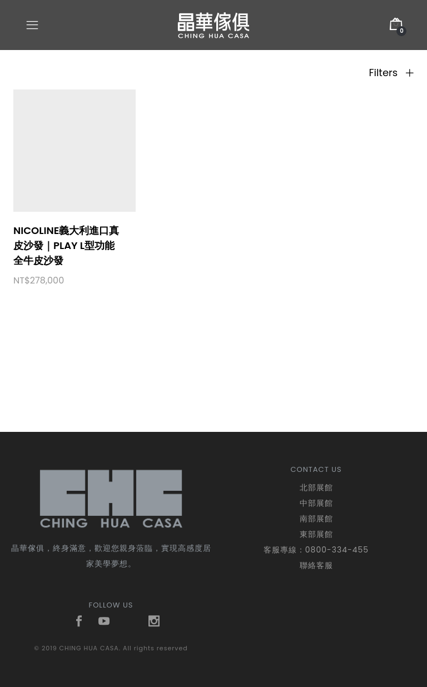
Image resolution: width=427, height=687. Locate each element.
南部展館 (316, 518)
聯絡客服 (316, 565)
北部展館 (316, 487)
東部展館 (316, 534)
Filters (391, 73)
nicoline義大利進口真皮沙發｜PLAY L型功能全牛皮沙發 (66, 245)
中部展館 (316, 503)
